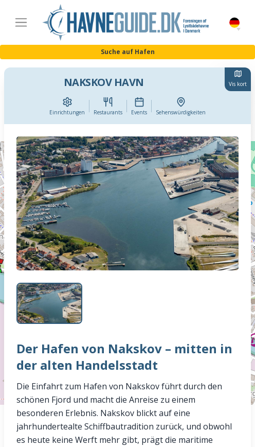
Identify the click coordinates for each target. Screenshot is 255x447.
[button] (238, 29)
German (234, 23)
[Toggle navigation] (21, 22)
